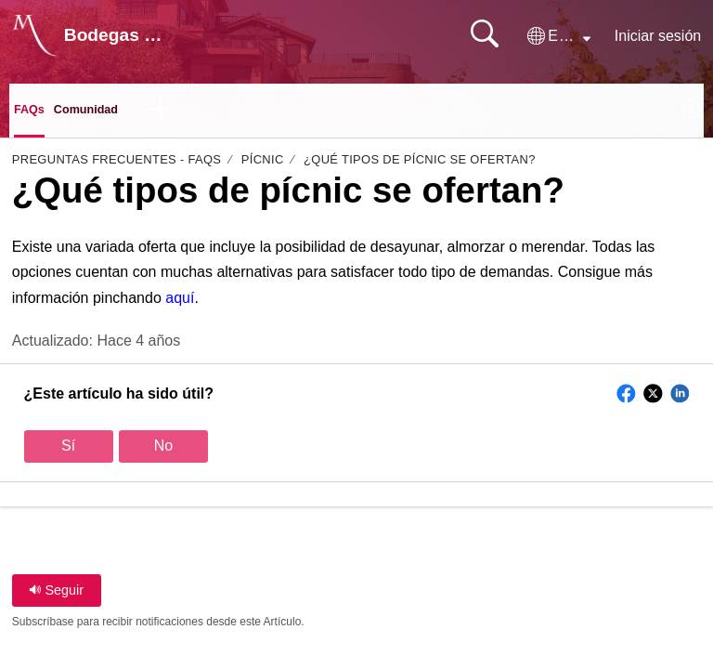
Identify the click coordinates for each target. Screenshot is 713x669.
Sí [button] (68, 451)
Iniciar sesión (658, 36)
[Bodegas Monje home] (34, 35)
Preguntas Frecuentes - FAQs (117, 165)
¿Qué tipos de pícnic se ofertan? (420, 165)
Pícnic (262, 165)
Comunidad (103, 112)
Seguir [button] (56, 595)
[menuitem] (692, 113)
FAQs (33, 112)
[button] (559, 36)
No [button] (163, 451)
